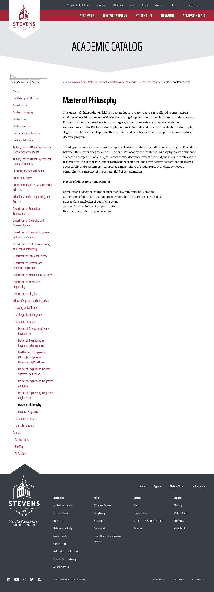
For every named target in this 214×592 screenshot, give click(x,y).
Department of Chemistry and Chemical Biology (28, 223)
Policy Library (99, 513)
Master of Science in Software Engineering (33, 331)
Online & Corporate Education (66, 551)
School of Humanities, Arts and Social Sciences (32, 187)
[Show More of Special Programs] (13, 425)
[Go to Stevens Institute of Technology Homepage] (24, 495)
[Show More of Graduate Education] (10, 140)
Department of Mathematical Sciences (32, 275)
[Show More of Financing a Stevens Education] (10, 171)
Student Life (144, 16)
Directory (178, 505)
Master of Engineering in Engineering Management (31, 343)
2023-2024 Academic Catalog (80, 82)
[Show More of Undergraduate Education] (10, 133)
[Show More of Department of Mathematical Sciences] (10, 275)
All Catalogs (20, 453)
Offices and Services (102, 505)
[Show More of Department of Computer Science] (10, 256)
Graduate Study (60, 536)
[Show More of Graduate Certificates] (13, 418)
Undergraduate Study (63, 528)
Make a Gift (175, 486)
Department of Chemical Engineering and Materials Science (32, 234)
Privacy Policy (158, 580)
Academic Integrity (23, 112)
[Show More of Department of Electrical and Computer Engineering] (10, 263)
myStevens (195, 5)
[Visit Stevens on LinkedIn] (9, 579)
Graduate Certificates (26, 418)
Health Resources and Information (148, 521)
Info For (174, 5)
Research (167, 16)
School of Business (22, 178)
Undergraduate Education (26, 133)
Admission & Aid (194, 16)
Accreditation (20, 105)
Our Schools (58, 521)
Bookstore (138, 528)
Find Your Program (61, 513)
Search (35, 82)
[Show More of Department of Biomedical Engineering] (10, 208)
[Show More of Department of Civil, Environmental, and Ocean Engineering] (10, 244)
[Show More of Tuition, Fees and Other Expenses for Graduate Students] (10, 159)
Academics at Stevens (63, 505)
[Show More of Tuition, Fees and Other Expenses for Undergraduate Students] (10, 147)
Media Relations (181, 528)
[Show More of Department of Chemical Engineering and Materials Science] (10, 232)
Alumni (101, 5)
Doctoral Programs (28, 411)
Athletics (117, 5)
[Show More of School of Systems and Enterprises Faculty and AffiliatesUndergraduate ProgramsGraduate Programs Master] (10, 300)
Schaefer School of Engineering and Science (31, 199)
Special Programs (25, 425)
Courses (17, 432)
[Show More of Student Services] (10, 126)
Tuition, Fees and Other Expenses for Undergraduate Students (32, 149)
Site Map (19, 446)
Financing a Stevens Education (29, 171)
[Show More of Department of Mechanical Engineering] (10, 282)
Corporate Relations (78, 5)
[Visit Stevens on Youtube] (16, 579)
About (16, 91)
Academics (87, 16)
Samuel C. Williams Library (65, 559)
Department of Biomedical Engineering (26, 211)
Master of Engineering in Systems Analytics (35, 383)
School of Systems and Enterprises (31, 300)
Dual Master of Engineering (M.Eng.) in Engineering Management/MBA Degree (32, 357)
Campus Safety (140, 513)
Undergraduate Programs (29, 314)
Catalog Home (22, 439)
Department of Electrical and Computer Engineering (27, 265)
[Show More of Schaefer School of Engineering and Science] (10, 196)
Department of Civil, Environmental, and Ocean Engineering (31, 246)
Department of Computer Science (30, 256)
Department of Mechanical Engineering (26, 284)
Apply (145, 5)
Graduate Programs (26, 321)
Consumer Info (100, 528)
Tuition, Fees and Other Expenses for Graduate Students (32, 161)
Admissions (179, 521)
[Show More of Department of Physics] (10, 293)
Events (137, 505)
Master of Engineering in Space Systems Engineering (34, 371)
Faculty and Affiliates (26, 307)
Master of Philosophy (29, 404)
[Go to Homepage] (24, 19)
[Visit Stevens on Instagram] (24, 579)
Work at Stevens (181, 513)
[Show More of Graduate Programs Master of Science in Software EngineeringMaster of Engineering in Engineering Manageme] (13, 321)
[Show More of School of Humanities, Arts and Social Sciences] (10, 185)
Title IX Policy (178, 580)
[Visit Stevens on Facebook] (40, 579)
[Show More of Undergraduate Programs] (13, 314)
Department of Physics (25, 293)
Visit (132, 5)
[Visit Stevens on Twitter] (32, 579)
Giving (159, 5)
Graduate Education (23, 140)
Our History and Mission (25, 98)
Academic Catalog (61, 567)
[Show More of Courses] (10, 432)
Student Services (21, 126)
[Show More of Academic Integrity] (10, 112)
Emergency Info (198, 580)
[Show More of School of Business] (10, 178)
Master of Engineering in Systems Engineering (35, 395)
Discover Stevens (115, 16)
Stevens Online (60, 544)
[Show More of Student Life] (10, 119)
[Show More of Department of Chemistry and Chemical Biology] (10, 220)
